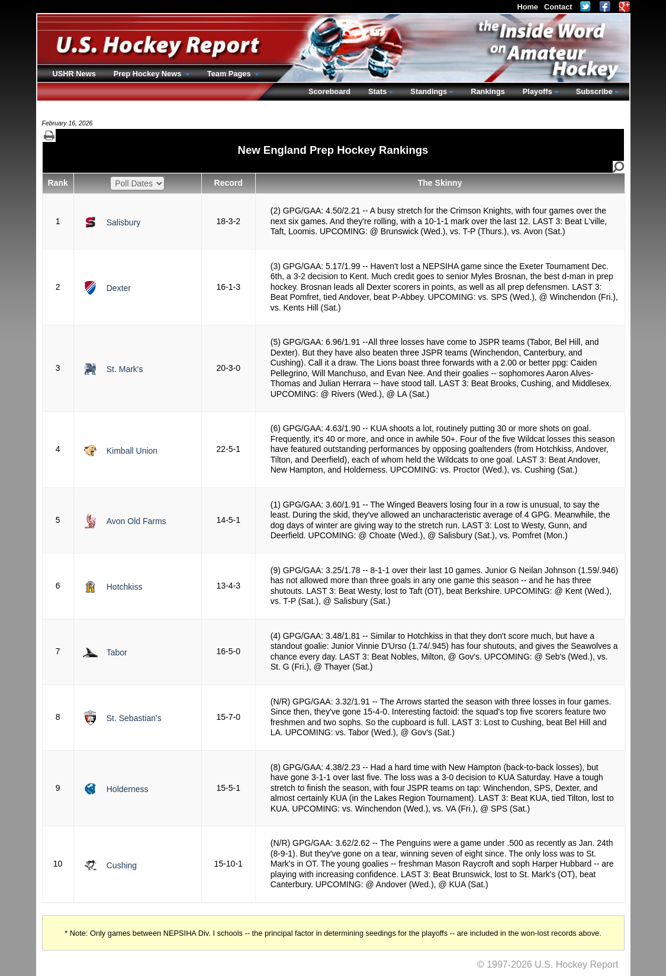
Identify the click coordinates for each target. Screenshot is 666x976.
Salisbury (124, 222)
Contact (558, 6)
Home (527, 6)
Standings (428, 91)
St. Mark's (125, 369)
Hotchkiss (125, 587)
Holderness (128, 789)
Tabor (117, 652)
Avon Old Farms (136, 521)
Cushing (122, 865)
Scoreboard (329, 91)
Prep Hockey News (149, 73)
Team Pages (230, 73)
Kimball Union (132, 450)
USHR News (74, 73)
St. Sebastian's (134, 718)
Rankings (488, 91)
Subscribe (594, 91)
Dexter (119, 288)
